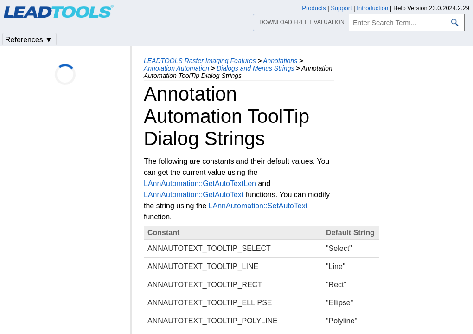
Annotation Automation (176, 68)
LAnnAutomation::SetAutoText (258, 206)
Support (341, 8)
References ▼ (28, 40)
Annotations (280, 60)
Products (314, 8)
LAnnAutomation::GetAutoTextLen (200, 183)
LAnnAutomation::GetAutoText (193, 195)
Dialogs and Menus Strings (255, 68)
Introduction (372, 8)
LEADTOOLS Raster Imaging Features (200, 60)
